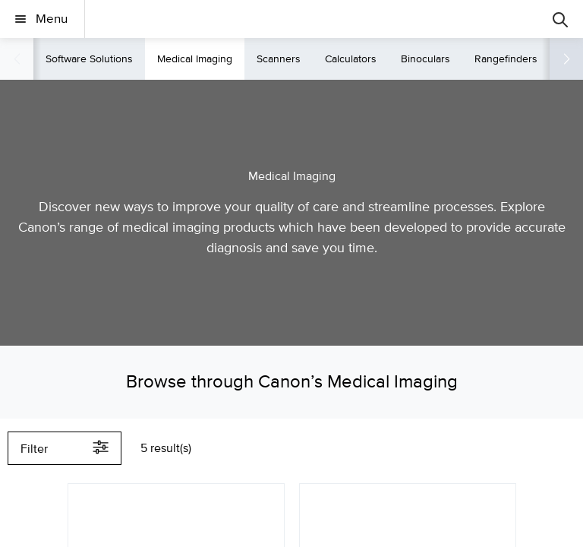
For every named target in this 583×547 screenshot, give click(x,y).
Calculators (351, 58)
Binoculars (425, 58)
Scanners (279, 58)
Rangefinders (505, 58)
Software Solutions (89, 58)
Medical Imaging (194, 58)
